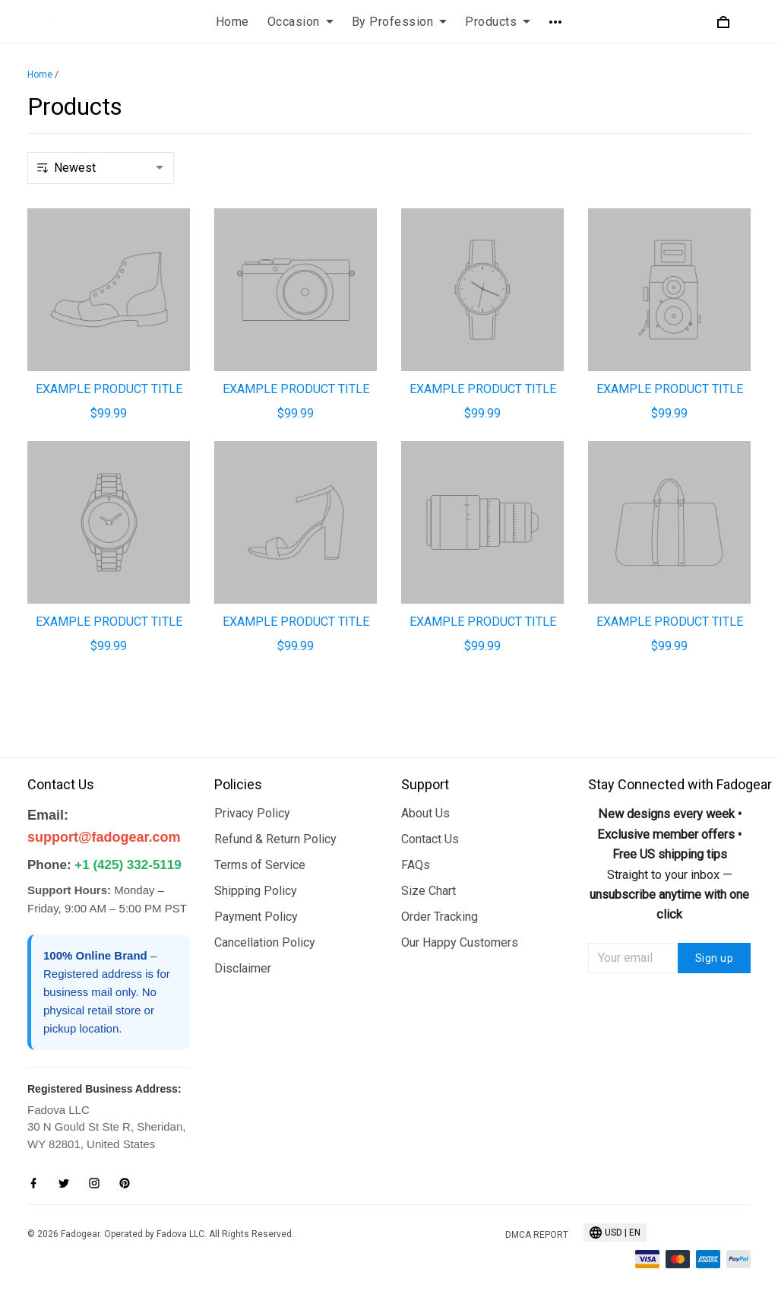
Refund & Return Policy (275, 839)
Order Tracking (439, 916)
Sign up (714, 958)
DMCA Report (536, 1234)
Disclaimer (242, 968)
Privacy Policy (252, 813)
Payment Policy (256, 916)
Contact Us (430, 839)
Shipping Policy (255, 891)
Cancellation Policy (264, 942)
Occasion (300, 21)
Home (232, 21)
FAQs (415, 865)
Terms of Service (259, 865)
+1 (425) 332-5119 (127, 865)
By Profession (400, 21)
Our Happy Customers (459, 942)
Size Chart (428, 891)
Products (497, 21)
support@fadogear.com (104, 837)
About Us (425, 813)
